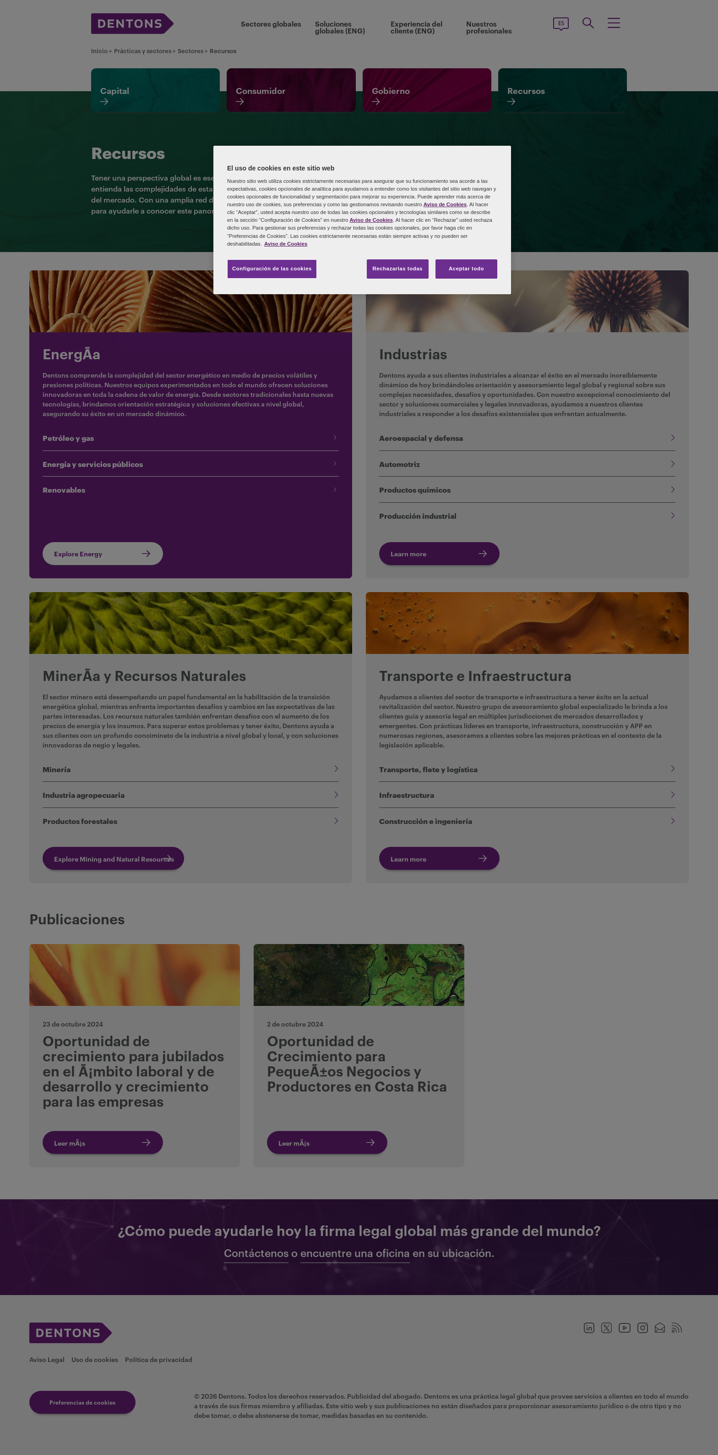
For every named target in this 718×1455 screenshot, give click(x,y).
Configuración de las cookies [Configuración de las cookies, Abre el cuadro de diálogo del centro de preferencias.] (272, 268)
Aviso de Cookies (445, 204)
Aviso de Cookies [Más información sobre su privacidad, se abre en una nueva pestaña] (285, 244)
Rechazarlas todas (397, 268)
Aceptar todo (466, 268)
